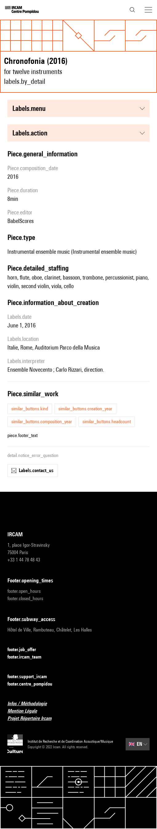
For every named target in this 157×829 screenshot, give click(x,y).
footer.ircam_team (28, 657)
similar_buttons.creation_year (85, 409)
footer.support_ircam (30, 677)
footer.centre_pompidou (33, 684)
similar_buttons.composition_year (41, 421)
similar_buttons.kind (29, 409)
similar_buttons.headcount (107, 421)
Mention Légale (25, 711)
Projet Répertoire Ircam (33, 718)
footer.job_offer (25, 650)
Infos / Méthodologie (30, 704)
